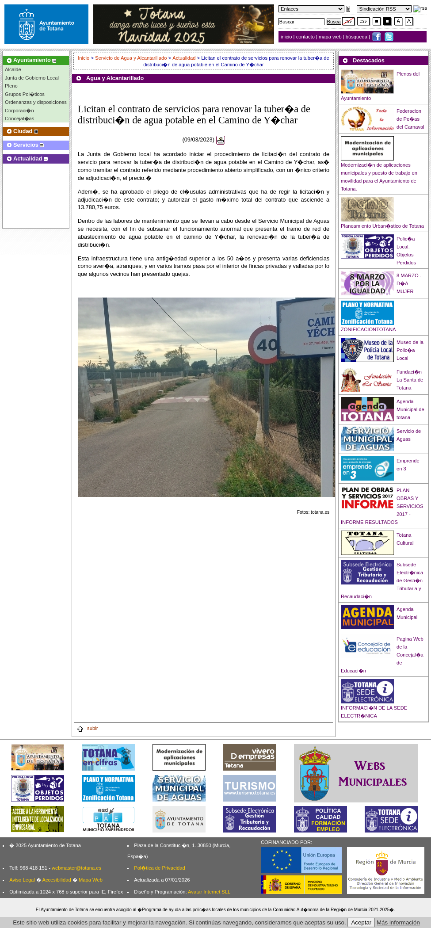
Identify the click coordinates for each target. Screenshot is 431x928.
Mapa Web (91, 879)
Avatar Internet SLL (209, 891)
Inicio (84, 58)
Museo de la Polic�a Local (410, 350)
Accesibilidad (56, 879)
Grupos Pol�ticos (25, 94)
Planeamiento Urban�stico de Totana (382, 226)
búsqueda (357, 36)
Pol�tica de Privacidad (159, 868)
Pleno (11, 85)
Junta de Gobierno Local (32, 77)
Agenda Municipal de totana (410, 409)
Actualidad (183, 58)
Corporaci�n (19, 110)
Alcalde (13, 69)
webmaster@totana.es (76, 868)
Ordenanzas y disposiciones (36, 102)
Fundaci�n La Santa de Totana (410, 379)
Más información (398, 922)
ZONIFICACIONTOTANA (368, 329)
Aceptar (361, 922)
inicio (287, 36)
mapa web (331, 36)
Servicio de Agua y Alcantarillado (131, 58)
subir (87, 728)
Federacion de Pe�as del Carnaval (410, 119)
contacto (305, 36)
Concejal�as (19, 118)
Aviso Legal (22, 879)
